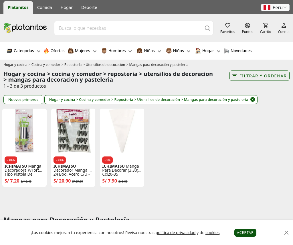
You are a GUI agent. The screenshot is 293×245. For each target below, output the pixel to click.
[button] (275, 7)
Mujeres (82, 51)
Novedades (237, 51)
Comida (44, 7)
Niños (178, 51)
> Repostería (72, 64)
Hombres (116, 51)
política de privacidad (176, 232)
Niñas (149, 51)
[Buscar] (207, 28)
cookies (212, 232)
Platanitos (18, 7)
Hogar (67, 7)
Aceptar (245, 232)
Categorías (23, 51)
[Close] (287, 233)
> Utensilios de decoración (104, 64)
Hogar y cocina (15, 64)
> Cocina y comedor (44, 64)
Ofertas (54, 51)
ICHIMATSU (16, 166)
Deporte (89, 7)
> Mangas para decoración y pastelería (157, 64)
